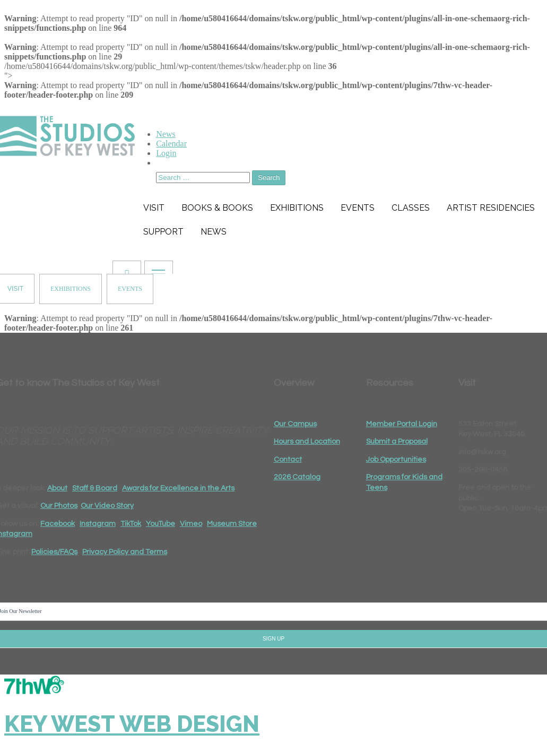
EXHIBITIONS (70, 288)
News (165, 134)
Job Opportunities (396, 459)
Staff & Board (94, 488)
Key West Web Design (131, 724)
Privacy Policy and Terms (124, 552)
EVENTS (130, 288)
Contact (288, 459)
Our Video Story (107, 505)
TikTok (130, 524)
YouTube (160, 524)
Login (166, 153)
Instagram (98, 524)
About (57, 488)
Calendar (171, 143)
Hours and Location (307, 441)
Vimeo (191, 524)
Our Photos (58, 505)
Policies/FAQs (54, 552)
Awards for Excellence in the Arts (178, 488)
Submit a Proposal (397, 441)
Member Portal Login (401, 424)
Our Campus (295, 424)
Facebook (57, 524)
